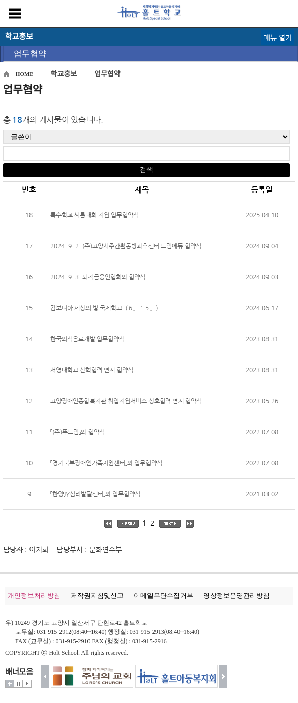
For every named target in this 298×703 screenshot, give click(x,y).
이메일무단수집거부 (163, 595)
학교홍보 (64, 74)
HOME (25, 74)
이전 (45, 676)
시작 (27, 684)
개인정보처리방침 (34, 595)
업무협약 (30, 53)
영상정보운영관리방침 (236, 595)
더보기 (9, 684)
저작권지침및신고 (97, 595)
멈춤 (18, 684)
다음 (223, 676)
